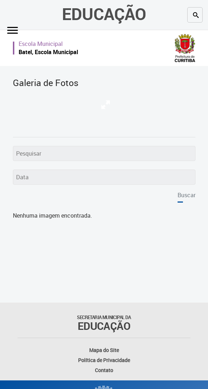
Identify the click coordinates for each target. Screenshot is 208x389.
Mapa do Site (104, 350)
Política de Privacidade (104, 360)
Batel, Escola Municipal (48, 52)
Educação (104, 14)
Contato (104, 370)
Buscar (186, 195)
